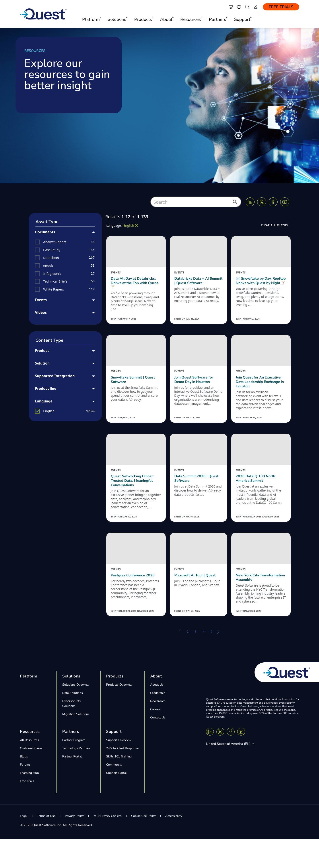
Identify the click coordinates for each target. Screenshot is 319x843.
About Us (156, 689)
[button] (234, 203)
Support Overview (118, 744)
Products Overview (119, 689)
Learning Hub (29, 777)
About (156, 680)
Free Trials (281, 7)
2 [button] (188, 635)
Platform (28, 680)
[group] (65, 242)
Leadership (157, 697)
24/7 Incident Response (122, 752)
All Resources (29, 744)
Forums (25, 769)
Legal (23, 820)
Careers (155, 713)
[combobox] (196, 202)
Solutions (71, 680)
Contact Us (157, 721)
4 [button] (204, 635)
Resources (30, 735)
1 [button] (180, 635)
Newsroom (157, 705)
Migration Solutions (75, 718)
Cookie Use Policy (143, 820)
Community (114, 769)
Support (114, 735)
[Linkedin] (250, 201)
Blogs (24, 760)
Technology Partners (76, 752)
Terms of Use (46, 820)
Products (114, 680)
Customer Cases (31, 752)
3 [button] (195, 635)
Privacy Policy (74, 820)
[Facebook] (273, 201)
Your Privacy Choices (107, 820)
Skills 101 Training (119, 760)
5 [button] (212, 635)
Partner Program (73, 744)
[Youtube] (284, 201)
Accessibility (173, 820)
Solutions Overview (75, 689)
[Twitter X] (261, 201)
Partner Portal (72, 760)
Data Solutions (72, 697)
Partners (70, 735)
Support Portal (116, 777)
